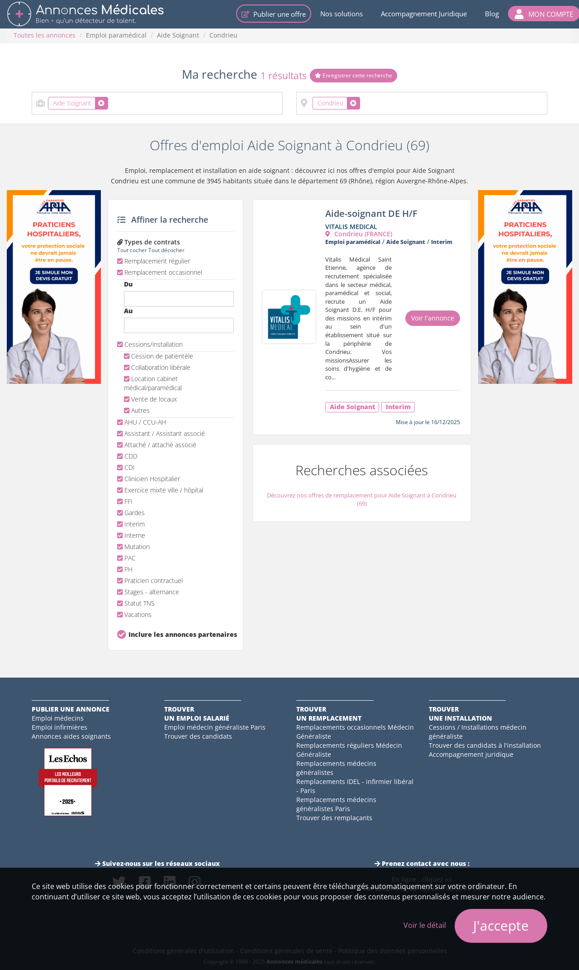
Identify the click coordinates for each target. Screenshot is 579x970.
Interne (131, 535)
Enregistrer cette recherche (353, 75)
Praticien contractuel (150, 580)
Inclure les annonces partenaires (181, 634)
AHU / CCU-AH (141, 422)
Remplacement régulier (153, 261)
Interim (131, 524)
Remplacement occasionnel (159, 272)
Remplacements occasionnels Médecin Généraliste (355, 732)
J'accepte (501, 925)
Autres (137, 410)
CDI (126, 467)
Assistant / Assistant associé (161, 433)
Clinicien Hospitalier (148, 478)
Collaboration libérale (157, 367)
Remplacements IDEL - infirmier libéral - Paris (354, 786)
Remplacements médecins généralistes (336, 768)
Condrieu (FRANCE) (358, 233)
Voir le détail (424, 925)
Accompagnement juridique (471, 754)
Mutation (133, 546)
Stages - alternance (148, 592)
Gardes (131, 512)
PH (125, 569)
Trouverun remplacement (328, 713)
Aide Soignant (178, 35)
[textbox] (112, 101)
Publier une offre (274, 14)
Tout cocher (132, 249)
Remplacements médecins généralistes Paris (336, 804)
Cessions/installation (150, 344)
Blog (492, 13)
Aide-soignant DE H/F (371, 213)
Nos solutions (341, 13)
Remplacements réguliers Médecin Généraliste (349, 750)
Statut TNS (136, 603)
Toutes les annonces (45, 35)
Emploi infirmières (59, 727)
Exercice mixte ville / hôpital (160, 490)
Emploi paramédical (116, 35)
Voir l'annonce (432, 318)
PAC (126, 558)
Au (128, 310)
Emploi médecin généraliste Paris (215, 727)
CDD (127, 456)
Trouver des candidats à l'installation (485, 745)
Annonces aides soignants (71, 736)
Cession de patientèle (158, 356)
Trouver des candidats (198, 736)
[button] (544, 13)
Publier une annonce (70, 709)
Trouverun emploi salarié (196, 713)
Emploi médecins (58, 718)
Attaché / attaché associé (156, 444)
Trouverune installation (460, 713)
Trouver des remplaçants (334, 817)
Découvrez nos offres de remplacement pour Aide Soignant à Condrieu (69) (361, 499)
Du (128, 284)
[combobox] (157, 103)
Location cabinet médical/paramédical (153, 383)
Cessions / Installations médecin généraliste (478, 732)
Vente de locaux (150, 399)
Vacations (134, 614)
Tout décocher (166, 249)
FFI (125, 501)
